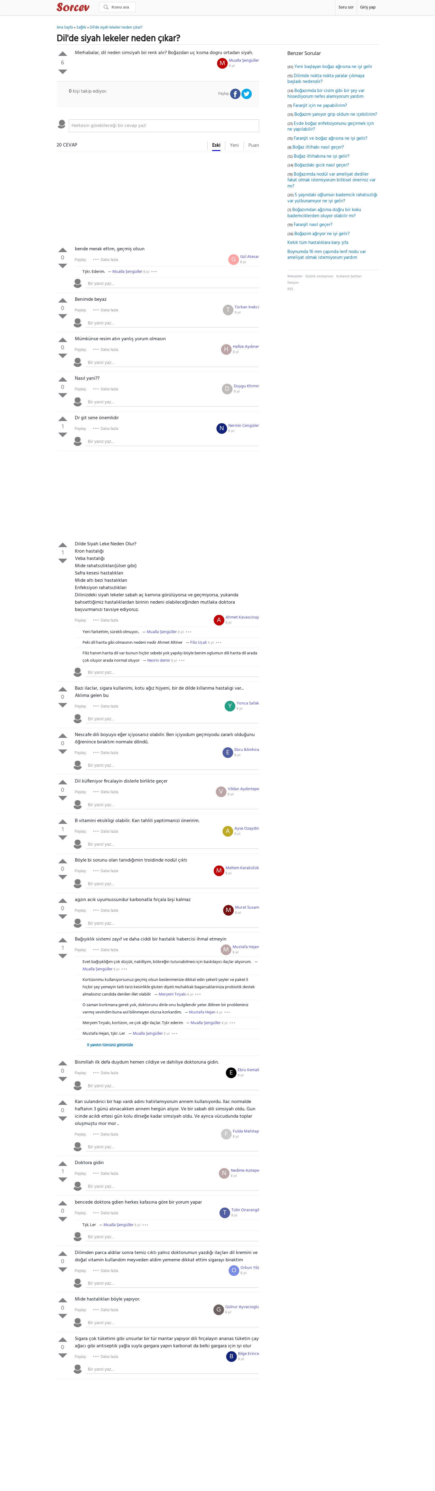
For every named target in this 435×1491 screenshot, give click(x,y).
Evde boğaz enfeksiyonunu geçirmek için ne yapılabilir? (330, 126)
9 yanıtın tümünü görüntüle (110, 1045)
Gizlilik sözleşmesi (319, 276)
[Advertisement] (158, 199)
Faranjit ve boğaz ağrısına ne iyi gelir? (330, 138)
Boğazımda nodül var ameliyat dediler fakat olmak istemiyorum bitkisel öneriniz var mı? (331, 180)
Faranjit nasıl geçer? (313, 224)
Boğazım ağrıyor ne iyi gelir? (322, 234)
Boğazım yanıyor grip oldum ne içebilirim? (335, 114)
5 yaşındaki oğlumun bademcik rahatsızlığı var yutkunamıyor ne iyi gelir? (332, 198)
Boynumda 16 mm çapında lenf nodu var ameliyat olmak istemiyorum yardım (326, 255)
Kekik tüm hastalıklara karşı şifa (317, 242)
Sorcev (93, 8)
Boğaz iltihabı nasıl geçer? (318, 147)
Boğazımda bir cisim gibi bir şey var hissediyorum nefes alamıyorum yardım (325, 94)
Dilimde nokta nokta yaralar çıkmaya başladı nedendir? (325, 79)
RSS (290, 289)
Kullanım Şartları (349, 276)
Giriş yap (368, 7)
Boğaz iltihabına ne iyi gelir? (321, 156)
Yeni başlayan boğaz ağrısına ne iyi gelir (333, 66)
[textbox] (164, 125)
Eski (216, 145)
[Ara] (117, 7)
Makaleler (295, 276)
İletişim (293, 283)
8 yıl (232, 66)
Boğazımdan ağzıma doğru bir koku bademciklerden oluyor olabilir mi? (324, 213)
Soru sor (346, 7)
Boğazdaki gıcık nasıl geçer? (321, 165)
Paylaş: (81, 260)
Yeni (234, 145)
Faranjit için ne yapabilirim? (320, 105)
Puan (253, 145)
